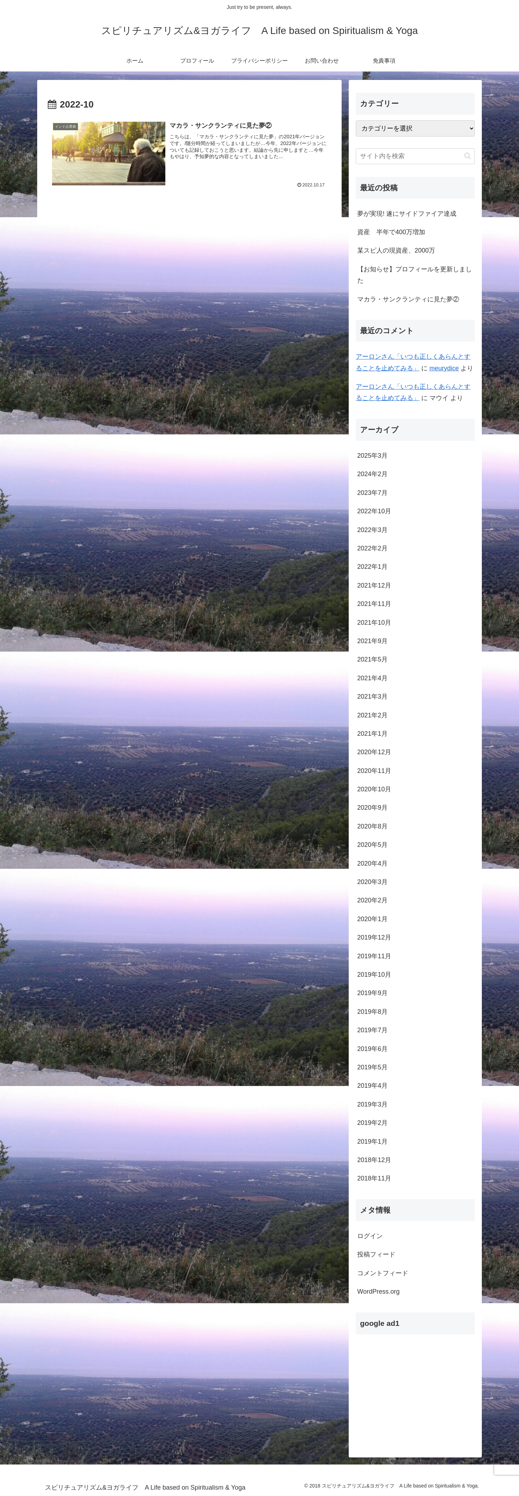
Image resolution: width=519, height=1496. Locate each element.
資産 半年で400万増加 (391, 232)
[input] (415, 156)
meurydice (444, 368)
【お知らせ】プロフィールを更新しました (414, 275)
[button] (467, 156)
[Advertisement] (415, 1389)
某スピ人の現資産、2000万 (396, 250)
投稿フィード (376, 1254)
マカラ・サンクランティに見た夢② (408, 299)
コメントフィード (382, 1273)
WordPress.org (378, 1291)
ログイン (370, 1236)
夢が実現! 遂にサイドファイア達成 (406, 213)
